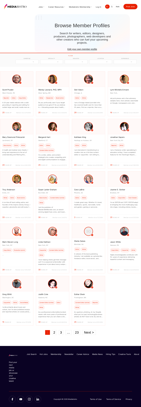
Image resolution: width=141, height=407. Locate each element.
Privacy (129, 399)
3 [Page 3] (61, 332)
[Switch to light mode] (107, 7)
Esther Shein (79, 294)
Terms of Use (95, 399)
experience (125, 58)
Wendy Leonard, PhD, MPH (50, 90)
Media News (97, 354)
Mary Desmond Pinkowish (13, 137)
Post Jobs (130, 6)
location (100, 58)
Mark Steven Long (10, 242)
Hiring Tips (110, 354)
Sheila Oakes (79, 241)
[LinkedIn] (37, 399)
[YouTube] (20, 399)
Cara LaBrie (79, 189)
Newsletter (69, 354)
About (136, 354)
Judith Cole (43, 294)
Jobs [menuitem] (41, 7)
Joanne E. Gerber (117, 189)
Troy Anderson (8, 189)
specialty (51, 58)
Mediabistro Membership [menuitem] (79, 7)
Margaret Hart (44, 137)
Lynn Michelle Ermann (119, 90)
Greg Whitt (7, 294)
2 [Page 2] (54, 332)
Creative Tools (124, 354)
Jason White (115, 242)
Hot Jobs (43, 354)
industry (76, 58)
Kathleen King (80, 137)
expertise (27, 58)
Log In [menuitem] (98, 7)
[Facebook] (12, 399)
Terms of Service (113, 399)
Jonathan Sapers (117, 137)
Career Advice (83, 354)
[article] (16, 93)
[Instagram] (29, 399)
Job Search (32, 354)
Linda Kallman (44, 242)
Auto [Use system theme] (117, 6)
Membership (56, 354)
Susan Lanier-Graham (47, 189)
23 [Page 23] (77, 332)
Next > (89, 332)
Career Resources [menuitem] (55, 7)
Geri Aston (78, 90)
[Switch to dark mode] (112, 7)
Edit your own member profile (82, 49)
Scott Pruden (7, 90)
